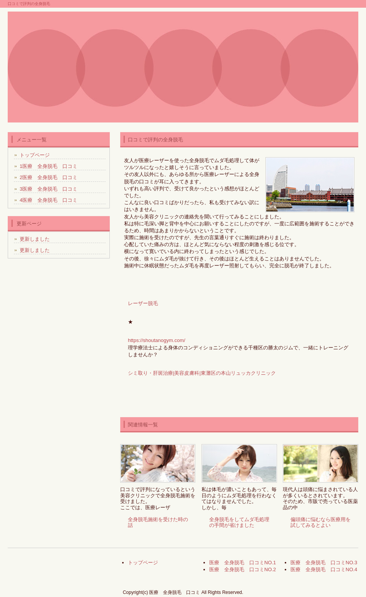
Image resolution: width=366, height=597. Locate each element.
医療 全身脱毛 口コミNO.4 (323, 569)
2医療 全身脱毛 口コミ (48, 177)
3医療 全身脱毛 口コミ (48, 189)
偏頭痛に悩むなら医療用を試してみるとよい (320, 522)
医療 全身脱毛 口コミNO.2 (242, 569)
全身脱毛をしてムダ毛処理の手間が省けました (239, 522)
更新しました (35, 239)
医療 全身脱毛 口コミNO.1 (242, 562)
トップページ (35, 155)
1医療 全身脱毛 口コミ (48, 166)
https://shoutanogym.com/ (156, 340)
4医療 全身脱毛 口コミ (48, 200)
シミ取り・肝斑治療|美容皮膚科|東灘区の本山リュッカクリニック (202, 373)
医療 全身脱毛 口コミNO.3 (323, 562)
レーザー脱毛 (143, 303)
